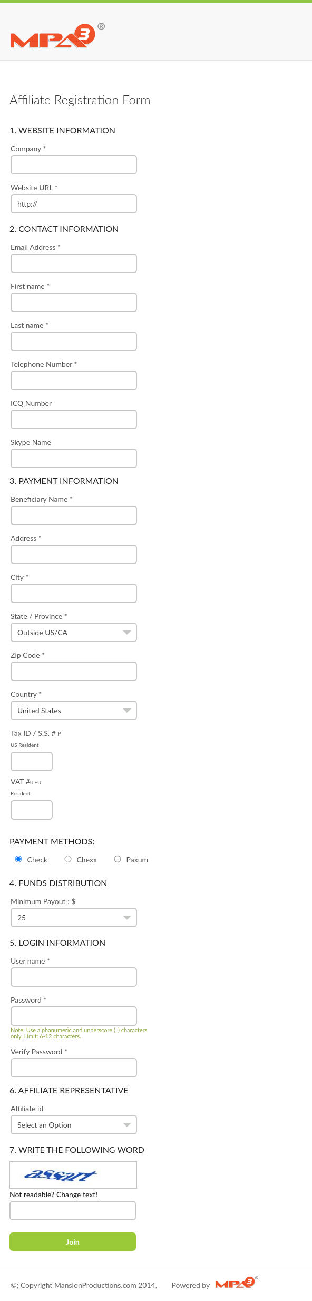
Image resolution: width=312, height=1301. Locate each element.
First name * (74, 296)
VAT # (32, 795)
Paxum (130, 859)
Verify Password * (74, 1062)
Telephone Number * (74, 375)
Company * (74, 159)
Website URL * (74, 198)
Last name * (74, 336)
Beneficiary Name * (74, 509)
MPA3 (58, 34)
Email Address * (74, 257)
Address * (74, 548)
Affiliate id (74, 1119)
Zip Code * (74, 665)
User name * (74, 971)
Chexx (80, 859)
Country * (74, 705)
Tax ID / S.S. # (36, 747)
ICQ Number (74, 414)
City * (74, 587)
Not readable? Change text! (53, 1194)
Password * (82, 1017)
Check (30, 859)
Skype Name (74, 453)
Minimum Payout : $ (74, 912)
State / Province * (74, 626)
